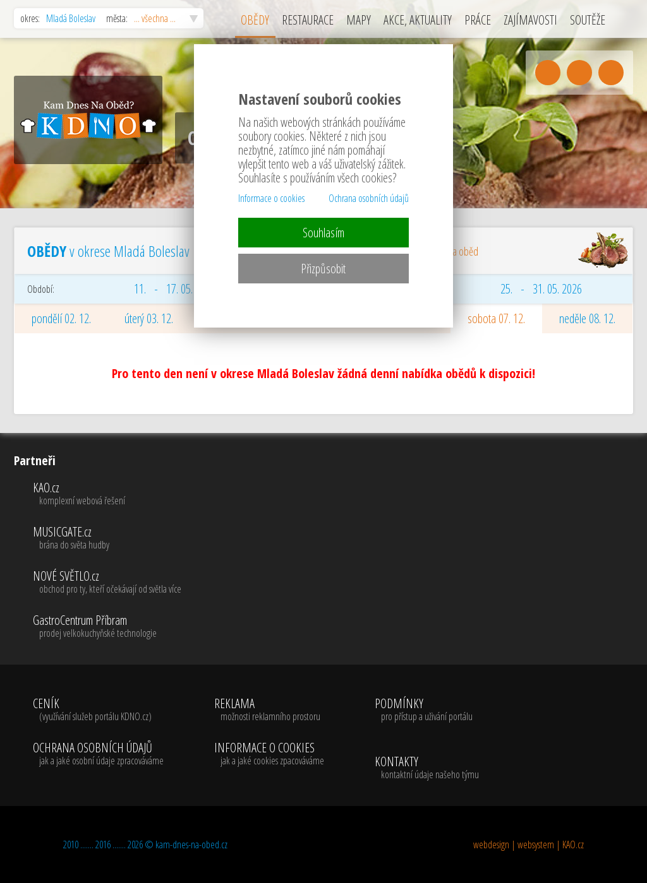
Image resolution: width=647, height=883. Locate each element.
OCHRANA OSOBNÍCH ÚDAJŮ (98, 754)
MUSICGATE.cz (107, 538)
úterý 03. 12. (148, 318)
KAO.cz (107, 494)
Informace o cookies (271, 198)
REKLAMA (269, 710)
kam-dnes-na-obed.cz (191, 844)
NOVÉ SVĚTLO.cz (107, 582)
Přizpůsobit (323, 268)
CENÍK (98, 710)
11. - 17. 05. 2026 (174, 288)
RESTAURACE (308, 19)
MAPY (358, 19)
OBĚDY (255, 19)
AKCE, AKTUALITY (418, 19)
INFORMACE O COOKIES (269, 754)
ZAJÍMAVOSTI (530, 19)
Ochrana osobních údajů (369, 198)
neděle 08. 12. (587, 318)
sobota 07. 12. (496, 318)
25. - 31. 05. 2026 (541, 288)
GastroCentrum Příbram (107, 626)
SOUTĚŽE (587, 19)
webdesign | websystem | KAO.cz (528, 844)
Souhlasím (323, 232)
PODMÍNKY (424, 710)
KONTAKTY (427, 768)
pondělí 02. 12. (61, 318)
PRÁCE (477, 19)
